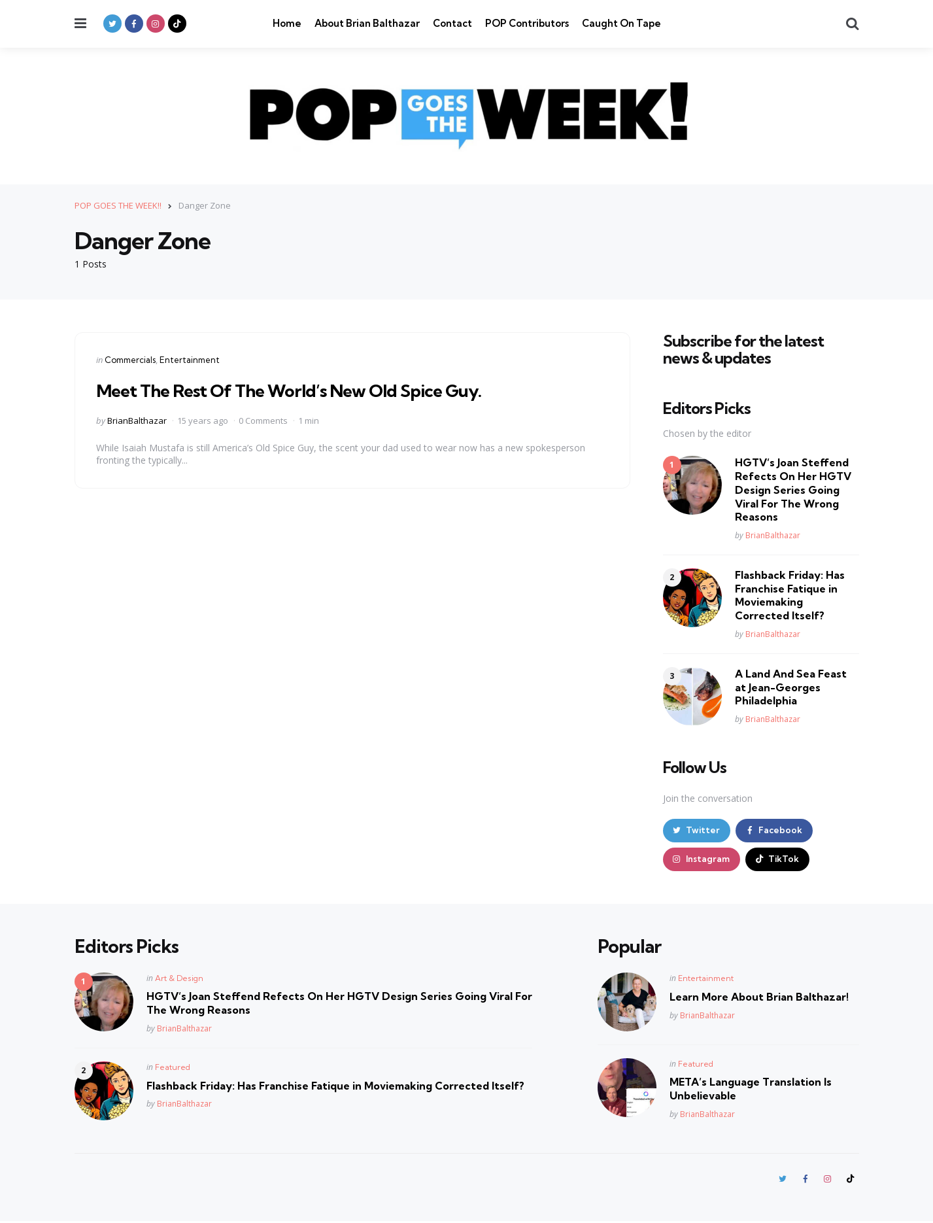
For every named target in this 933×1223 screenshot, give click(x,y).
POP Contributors (527, 23)
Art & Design (179, 979)
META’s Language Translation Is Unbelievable (751, 1090)
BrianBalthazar (137, 420)
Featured (172, 1068)
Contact (452, 23)
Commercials (130, 359)
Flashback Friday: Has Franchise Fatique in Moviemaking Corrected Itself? (790, 594)
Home (287, 23)
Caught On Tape (621, 23)
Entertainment (190, 359)
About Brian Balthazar (367, 23)
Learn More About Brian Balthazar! (759, 998)
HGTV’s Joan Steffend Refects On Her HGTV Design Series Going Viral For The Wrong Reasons (793, 489)
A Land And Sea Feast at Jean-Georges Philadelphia (791, 686)
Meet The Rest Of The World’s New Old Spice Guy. (300, 389)
